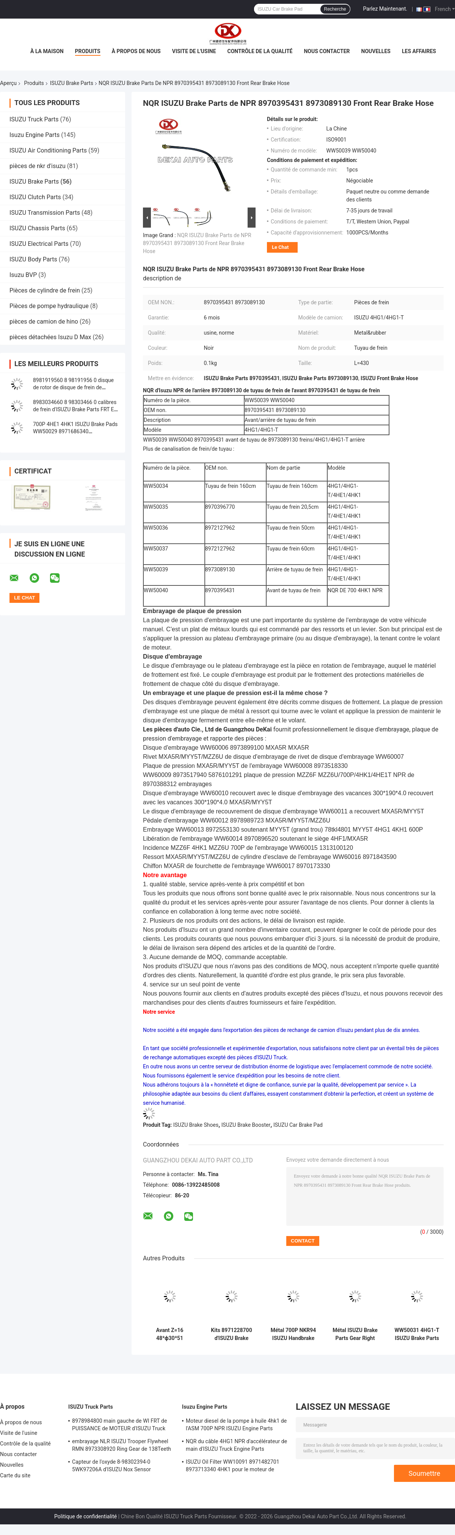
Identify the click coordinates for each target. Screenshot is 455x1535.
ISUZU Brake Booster (245, 1125)
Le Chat (280, 247)
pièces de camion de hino (43, 321)
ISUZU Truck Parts (34, 119)
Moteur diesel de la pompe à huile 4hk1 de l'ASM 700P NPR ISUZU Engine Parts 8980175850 (236, 1426)
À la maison (47, 51)
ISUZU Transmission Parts (44, 212)
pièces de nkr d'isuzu (37, 166)
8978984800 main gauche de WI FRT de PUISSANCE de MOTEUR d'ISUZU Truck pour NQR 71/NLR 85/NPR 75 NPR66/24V (122, 1426)
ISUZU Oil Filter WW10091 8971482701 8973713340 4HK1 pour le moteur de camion (232, 1467)
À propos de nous (136, 51)
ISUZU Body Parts (33, 259)
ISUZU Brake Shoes (195, 1125)
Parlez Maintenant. (385, 9)
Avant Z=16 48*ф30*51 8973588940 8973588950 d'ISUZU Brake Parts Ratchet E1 (170, 1334)
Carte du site (15, 1475)
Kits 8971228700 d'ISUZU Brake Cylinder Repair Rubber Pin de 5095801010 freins (231, 1334)
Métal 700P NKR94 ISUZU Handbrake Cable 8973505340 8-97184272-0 (293, 1334)
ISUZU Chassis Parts (37, 228)
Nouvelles (376, 51)
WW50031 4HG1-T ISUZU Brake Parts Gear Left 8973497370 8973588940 (417, 1334)
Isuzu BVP (23, 274)
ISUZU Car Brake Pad (298, 1125)
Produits (87, 51)
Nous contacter (327, 51)
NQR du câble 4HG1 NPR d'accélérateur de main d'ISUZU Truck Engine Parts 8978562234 (236, 1446)
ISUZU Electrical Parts (39, 243)
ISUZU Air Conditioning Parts (48, 150)
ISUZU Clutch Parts (35, 197)
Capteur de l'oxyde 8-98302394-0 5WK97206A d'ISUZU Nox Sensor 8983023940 (111, 1467)
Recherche (335, 9)
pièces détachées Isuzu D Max (50, 337)
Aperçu (8, 83)
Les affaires (419, 51)
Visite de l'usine (194, 51)
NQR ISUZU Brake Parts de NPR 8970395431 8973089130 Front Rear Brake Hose (197, 243)
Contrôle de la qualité (260, 51)
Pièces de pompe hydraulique (49, 306)
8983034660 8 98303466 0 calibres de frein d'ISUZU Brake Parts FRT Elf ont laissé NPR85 (75, 409)
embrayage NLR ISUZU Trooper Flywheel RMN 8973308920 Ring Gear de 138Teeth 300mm (121, 1446)
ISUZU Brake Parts (71, 83)
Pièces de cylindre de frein (44, 290)
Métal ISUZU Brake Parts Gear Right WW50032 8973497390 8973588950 (355, 1334)
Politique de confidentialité (85, 1516)
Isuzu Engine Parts (34, 134)
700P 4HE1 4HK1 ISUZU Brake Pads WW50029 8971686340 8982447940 (75, 431)
